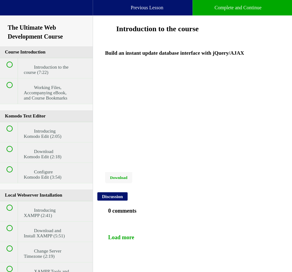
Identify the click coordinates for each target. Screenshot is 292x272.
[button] (11, 11)
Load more (121, 237)
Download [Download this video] (118, 177)
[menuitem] (46, 14)
